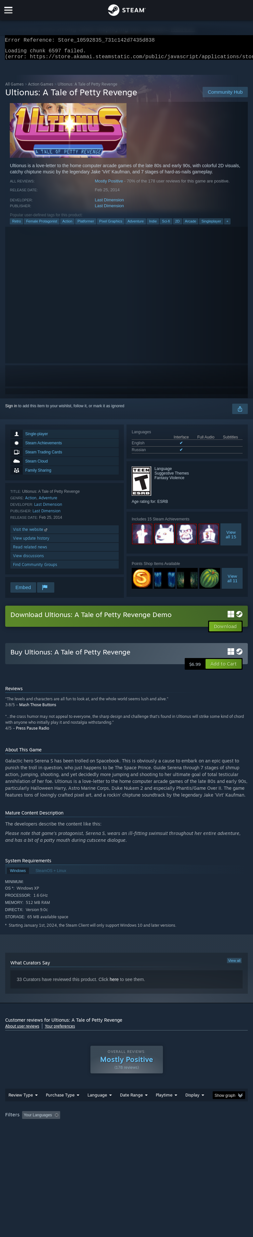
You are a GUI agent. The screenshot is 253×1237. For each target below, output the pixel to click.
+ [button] (227, 225)
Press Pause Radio (32, 732)
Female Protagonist (41, 225)
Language (97, 1107)
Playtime (164, 1107)
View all (234, 964)
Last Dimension (109, 203)
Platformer (85, 225)
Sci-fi (166, 225)
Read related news (30, 550)
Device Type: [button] (106, 1137)
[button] (223, 668)
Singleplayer (211, 225)
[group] (126, 1132)
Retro (16, 225)
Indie (153, 225)
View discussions (28, 559)
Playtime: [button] (154, 1128)
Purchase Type (60, 1107)
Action (67, 225)
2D (177, 225)
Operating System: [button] (23, 1137)
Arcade (190, 225)
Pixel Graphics (110, 225)
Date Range (131, 1107)
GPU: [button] (78, 1137)
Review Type (20, 1107)
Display (192, 1107)
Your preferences (60, 1030)
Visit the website (30, 533)
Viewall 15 (231, 538)
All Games (14, 88)
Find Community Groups (35, 568)
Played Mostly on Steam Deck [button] (200, 1128)
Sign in (11, 410)
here (114, 983)
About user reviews (22, 1030)
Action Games (40, 88)
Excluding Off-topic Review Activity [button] (103, 1128)
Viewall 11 (232, 582)
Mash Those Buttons (37, 708)
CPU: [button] (56, 1137)
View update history (31, 542)
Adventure (135, 225)
